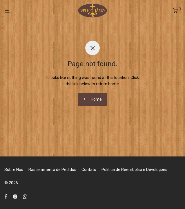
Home (93, 99)
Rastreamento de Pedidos (52, 169)
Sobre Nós (13, 169)
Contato (88, 169)
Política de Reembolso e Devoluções (134, 169)
